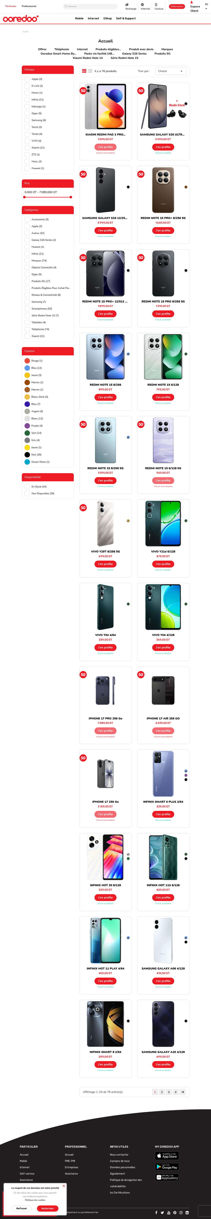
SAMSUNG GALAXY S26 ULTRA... (163, 135)
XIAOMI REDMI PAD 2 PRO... (105, 135)
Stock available (163, 153)
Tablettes (39, 322)
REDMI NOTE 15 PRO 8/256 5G (163, 302)
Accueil (24, 1154)
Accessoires (40, 219)
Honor (37, 92)
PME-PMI (70, 1161)
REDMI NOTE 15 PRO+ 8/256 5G (163, 218)
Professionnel (29, 6)
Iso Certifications (120, 1192)
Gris (35, 440)
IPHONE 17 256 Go (105, 802)
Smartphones (42, 308)
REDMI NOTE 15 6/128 (163, 385)
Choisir (171, 71)
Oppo (37, 113)
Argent (37, 411)
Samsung (39, 120)
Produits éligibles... (108, 49)
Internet (145, 8)
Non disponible (43, 493)
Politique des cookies (35, 1200)
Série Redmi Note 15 (124, 58)
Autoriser (47, 1208)
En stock (39, 486)
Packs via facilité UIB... (99, 54)
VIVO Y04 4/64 (105, 635)
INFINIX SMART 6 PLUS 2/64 (163, 802)
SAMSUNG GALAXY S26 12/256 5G (106, 218)
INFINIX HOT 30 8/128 (105, 885)
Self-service (27, 1173)
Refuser (21, 1208)
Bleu (36, 368)
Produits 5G (162, 54)
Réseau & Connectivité (46, 295)
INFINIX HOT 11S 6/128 (163, 885)
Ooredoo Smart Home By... (58, 54)
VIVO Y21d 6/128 (163, 552)
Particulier (10, 6)
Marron (37, 382)
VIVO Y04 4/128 (163, 635)
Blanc (37, 418)
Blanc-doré (39, 397)
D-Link (37, 86)
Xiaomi (38, 147)
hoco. (37, 161)
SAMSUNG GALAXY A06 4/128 (163, 969)
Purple (37, 425)
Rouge (36, 360)
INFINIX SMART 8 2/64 (105, 1052)
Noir (36, 454)
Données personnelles (122, 1167)
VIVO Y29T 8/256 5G (105, 552)
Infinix (38, 99)
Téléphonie (61, 49)
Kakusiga (39, 106)
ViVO (36, 141)
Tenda (37, 134)
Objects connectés (44, 267)
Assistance (26, 1180)
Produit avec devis (141, 49)
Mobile (23, 1161)
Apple (37, 79)
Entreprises (71, 1167)
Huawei (38, 247)
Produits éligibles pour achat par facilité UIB (51, 288)
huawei (38, 168)
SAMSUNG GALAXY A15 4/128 (163, 1052)
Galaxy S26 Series (134, 54)
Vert (36, 433)
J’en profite (105, 147)
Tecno (37, 127)
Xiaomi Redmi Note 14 (88, 58)
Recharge (131, 8)
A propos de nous (120, 1161)
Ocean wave (40, 462)
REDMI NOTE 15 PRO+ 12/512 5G (105, 302)
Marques (167, 49)
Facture (159, 8)
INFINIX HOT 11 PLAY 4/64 (105, 969)
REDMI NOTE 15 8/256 (105, 385)
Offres (42, 49)
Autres (38, 233)
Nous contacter (119, 1154)
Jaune (36, 375)
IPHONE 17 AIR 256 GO (163, 719)
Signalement (117, 1173)
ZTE (36, 154)
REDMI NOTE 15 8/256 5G (105, 468)
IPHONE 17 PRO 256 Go (105, 719)
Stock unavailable (105, 153)
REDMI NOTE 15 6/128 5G (163, 468)
